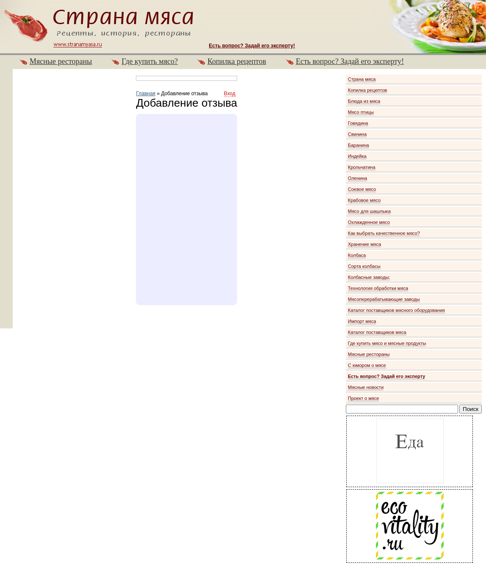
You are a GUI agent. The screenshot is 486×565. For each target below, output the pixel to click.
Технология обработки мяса (378, 288)
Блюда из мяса (364, 101)
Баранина (358, 145)
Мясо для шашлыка (369, 211)
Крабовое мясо (364, 200)
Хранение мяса (364, 244)
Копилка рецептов (236, 61)
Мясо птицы (361, 112)
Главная (145, 93)
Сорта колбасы (364, 266)
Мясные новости (366, 387)
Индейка (357, 156)
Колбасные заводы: (369, 277)
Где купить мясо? (150, 61)
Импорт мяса (362, 321)
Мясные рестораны (61, 61)
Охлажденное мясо (369, 222)
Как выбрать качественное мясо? (384, 233)
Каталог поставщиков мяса (377, 332)
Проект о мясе (363, 398)
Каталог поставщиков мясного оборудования (396, 310)
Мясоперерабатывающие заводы (384, 299)
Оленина (357, 178)
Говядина (358, 123)
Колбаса (357, 255)
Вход (229, 93)
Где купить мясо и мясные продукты (387, 343)
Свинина (357, 134)
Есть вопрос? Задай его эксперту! (350, 61)
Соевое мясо (362, 189)
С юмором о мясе (367, 365)
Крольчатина (362, 167)
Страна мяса (362, 79)
